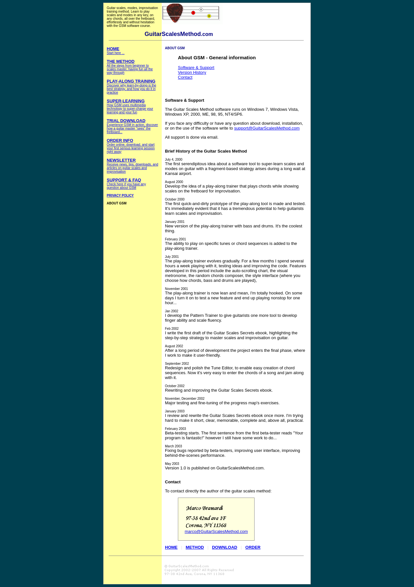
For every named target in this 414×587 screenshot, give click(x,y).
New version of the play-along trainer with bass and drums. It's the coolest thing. (233, 226)
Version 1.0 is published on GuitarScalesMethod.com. (215, 468)
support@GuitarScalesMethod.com (267, 128)
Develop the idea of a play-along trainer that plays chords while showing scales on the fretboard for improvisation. (232, 186)
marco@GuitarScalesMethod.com (216, 531)
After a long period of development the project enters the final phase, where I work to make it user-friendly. (235, 351)
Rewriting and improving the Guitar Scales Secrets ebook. (219, 388)
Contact (185, 77)
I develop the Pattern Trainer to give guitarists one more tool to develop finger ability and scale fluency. (231, 316)
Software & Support (196, 67)
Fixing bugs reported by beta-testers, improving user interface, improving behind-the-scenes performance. (232, 451)
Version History (192, 72)
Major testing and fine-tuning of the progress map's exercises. (222, 401)
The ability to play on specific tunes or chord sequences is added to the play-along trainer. (231, 244)
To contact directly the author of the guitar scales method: (218, 491)
